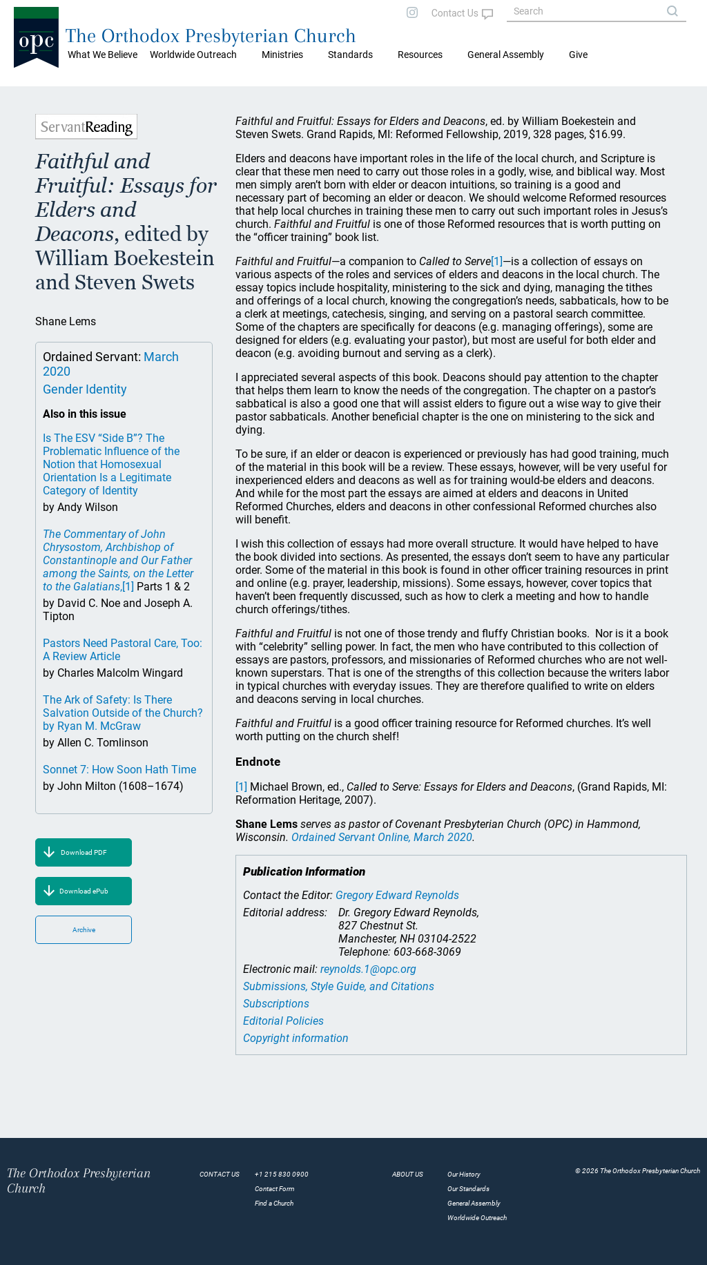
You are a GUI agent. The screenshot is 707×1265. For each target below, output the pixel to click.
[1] (128, 586)
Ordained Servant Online (381, 837)
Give (578, 54)
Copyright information (296, 1038)
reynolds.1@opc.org (368, 969)
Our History (464, 1174)
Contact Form (275, 1188)
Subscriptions (276, 1003)
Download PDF (84, 852)
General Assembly (505, 54)
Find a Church (274, 1203)
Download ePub (83, 891)
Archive (83, 930)
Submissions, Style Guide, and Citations (338, 986)
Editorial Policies (283, 1020)
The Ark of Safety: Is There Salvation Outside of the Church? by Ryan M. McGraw (123, 713)
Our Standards (468, 1188)
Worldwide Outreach (477, 1217)
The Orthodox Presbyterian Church (211, 35)
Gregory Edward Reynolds (397, 895)
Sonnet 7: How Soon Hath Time (119, 769)
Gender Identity (85, 389)
